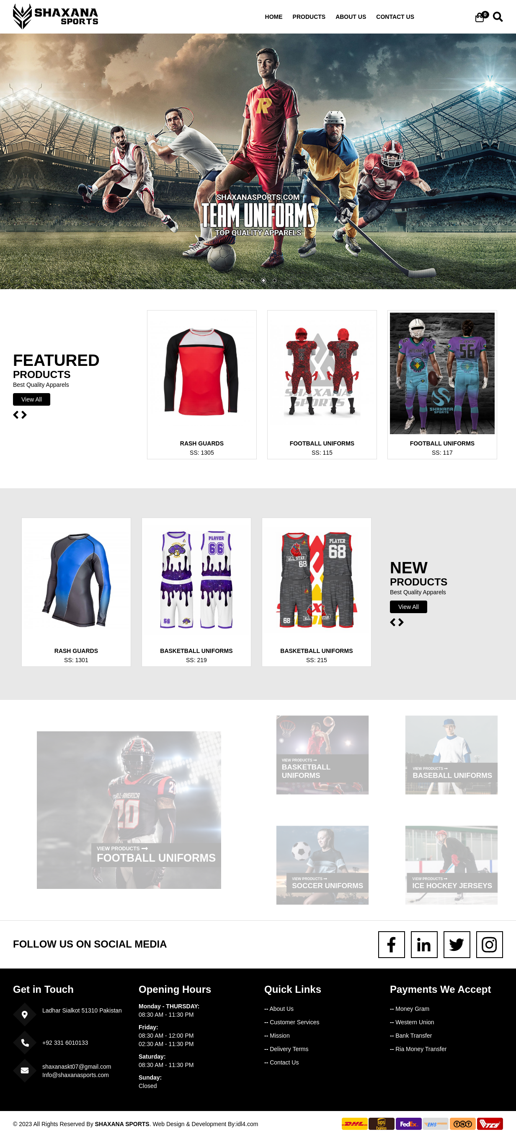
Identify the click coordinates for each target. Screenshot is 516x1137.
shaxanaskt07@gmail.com (76, 1066)
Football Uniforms (152, 849)
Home (274, 16)
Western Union (412, 1022)
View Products (123, 841)
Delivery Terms (286, 1049)
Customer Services (291, 1022)
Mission (277, 1035)
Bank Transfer (411, 1035)
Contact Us (281, 1062)
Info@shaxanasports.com (75, 1075)
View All (31, 399)
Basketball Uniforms (309, 768)
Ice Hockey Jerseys (451, 882)
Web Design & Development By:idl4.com (205, 1124)
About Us (279, 1008)
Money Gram (409, 1008)
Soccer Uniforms (326, 882)
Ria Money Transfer (418, 1049)
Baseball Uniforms (452, 772)
